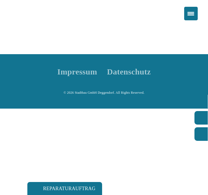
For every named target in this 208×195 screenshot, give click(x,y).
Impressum (77, 72)
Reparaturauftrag (69, 188)
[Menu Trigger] (191, 13)
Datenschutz (129, 72)
